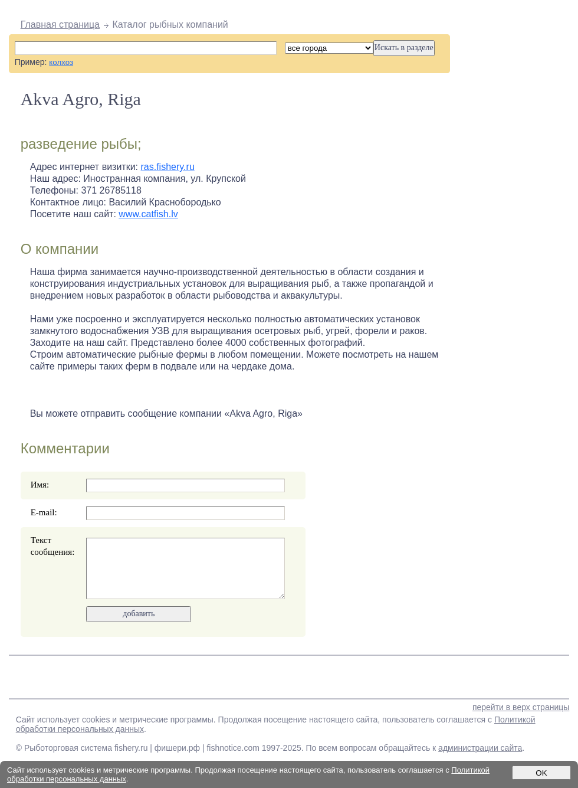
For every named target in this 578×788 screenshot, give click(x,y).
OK (541, 773)
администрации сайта (480, 748)
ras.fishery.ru (168, 167)
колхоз (61, 62)
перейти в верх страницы (520, 707)
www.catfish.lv (148, 214)
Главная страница (60, 24)
